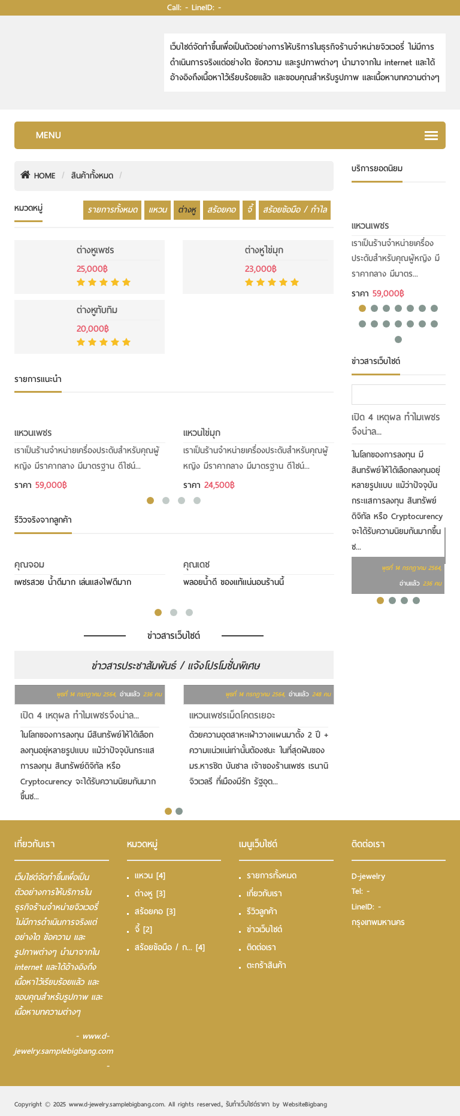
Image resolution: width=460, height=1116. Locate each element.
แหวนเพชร (33, 433)
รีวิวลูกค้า (262, 911)
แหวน (158, 210)
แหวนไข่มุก (201, 433)
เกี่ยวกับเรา (264, 893)
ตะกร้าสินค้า (266, 965)
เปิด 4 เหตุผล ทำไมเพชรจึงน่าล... (79, 715)
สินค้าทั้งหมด (92, 176)
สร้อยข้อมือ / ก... (170, 947)
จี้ (249, 210)
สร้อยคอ (221, 210)
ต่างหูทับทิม (97, 310)
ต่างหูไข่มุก (264, 250)
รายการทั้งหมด (112, 210)
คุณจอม (29, 564)
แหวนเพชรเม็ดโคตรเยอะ (232, 715)
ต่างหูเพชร (95, 250)
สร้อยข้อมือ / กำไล (294, 210)
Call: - (177, 7)
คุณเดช (196, 564)
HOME (38, 176)
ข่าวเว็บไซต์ (264, 929)
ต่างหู (187, 210)
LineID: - (206, 7)
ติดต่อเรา (261, 947)
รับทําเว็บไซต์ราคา (248, 1104)
